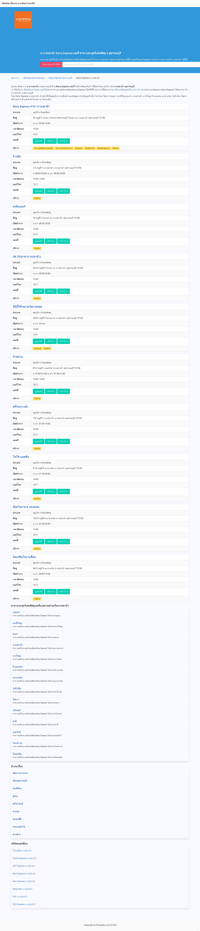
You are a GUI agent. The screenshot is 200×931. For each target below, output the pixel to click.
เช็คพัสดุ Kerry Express (34, 78)
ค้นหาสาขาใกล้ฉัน (51, 64)
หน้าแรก (15, 78)
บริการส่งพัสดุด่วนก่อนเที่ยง (43, 148)
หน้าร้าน (64, 141)
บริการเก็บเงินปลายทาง (64, 148)
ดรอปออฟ (78, 148)
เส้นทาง (50, 141)
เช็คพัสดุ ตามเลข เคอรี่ (34, 89)
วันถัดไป (115, 148)
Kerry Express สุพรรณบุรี (60, 78)
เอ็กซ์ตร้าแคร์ (89, 148)
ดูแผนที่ (38, 141)
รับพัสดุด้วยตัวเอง (103, 148)
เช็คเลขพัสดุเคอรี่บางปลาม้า (127, 89)
